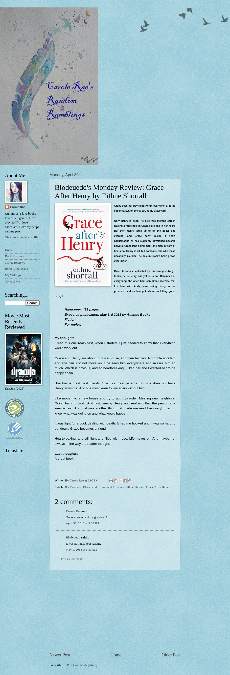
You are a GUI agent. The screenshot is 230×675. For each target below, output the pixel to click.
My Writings (13, 275)
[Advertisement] (115, 611)
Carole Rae (73, 511)
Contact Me (12, 281)
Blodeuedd (90, 487)
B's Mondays (73, 487)
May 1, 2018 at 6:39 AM (81, 549)
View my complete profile (21, 237)
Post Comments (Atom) (82, 665)
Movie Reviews (15, 262)
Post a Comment (71, 559)
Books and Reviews (111, 487)
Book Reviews (14, 256)
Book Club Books (16, 269)
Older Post (171, 654)
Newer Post (59, 654)
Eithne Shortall (135, 487)
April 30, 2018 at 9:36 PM (82, 523)
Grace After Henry (158, 487)
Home (115, 654)
